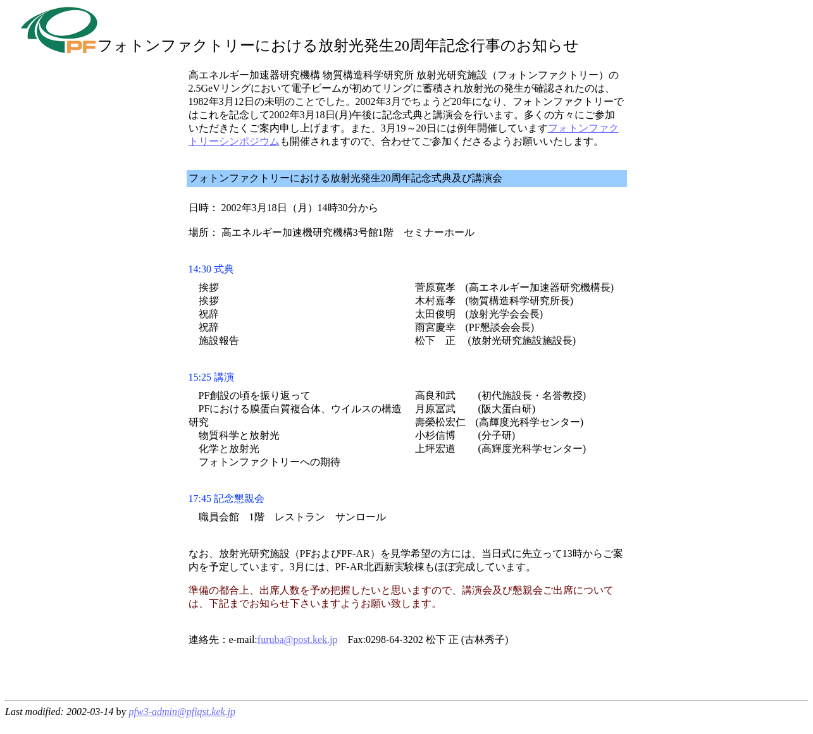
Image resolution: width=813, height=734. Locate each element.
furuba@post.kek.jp (298, 639)
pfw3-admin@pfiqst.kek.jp (182, 711)
